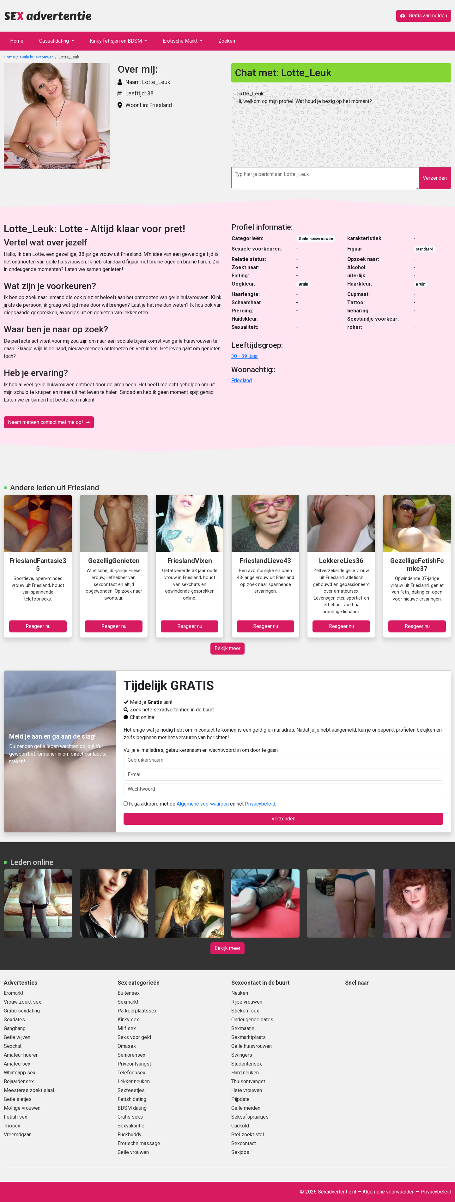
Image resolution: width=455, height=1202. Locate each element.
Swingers (241, 1055)
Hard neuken (245, 1073)
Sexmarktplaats (248, 1037)
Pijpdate (240, 1099)
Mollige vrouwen (22, 1108)
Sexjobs (240, 1152)
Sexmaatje (242, 1028)
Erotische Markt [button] (181, 41)
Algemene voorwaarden (203, 804)
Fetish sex (15, 1117)
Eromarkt (13, 993)
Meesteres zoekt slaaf (29, 1090)
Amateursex (17, 1064)
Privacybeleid (260, 804)
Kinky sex (128, 1020)
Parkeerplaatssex (137, 1011)
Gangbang (15, 1028)
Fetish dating (132, 1099)
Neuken (239, 993)
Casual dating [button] (54, 41)
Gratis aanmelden (423, 16)
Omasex (127, 1046)
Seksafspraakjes (250, 1117)
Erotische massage (139, 1143)
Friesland (241, 381)
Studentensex (246, 1064)
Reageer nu (38, 626)
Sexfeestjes (131, 1090)
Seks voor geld (134, 1037)
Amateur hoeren (21, 1055)
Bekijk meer (227, 648)
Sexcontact (243, 1143)
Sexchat (12, 1046)
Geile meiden (245, 1108)
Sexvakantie (131, 1126)
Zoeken (226, 41)
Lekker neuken (134, 1081)
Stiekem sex (245, 1011)
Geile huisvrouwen (37, 56)
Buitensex (129, 993)
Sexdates (14, 1020)
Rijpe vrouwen (246, 1002)
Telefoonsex (131, 1073)
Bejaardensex (19, 1081)
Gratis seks (130, 1117)
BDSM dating (132, 1108)
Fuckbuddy (130, 1135)
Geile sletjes (18, 1099)
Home (16, 41)
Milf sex (127, 1028)
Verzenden (435, 178)
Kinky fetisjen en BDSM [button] (116, 41)
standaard (424, 249)
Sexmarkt (128, 1002)
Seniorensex (131, 1055)
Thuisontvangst (248, 1081)
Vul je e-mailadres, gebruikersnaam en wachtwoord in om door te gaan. (284, 756)
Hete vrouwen (246, 1090)
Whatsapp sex (19, 1073)
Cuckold (240, 1126)
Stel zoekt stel (247, 1135)
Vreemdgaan (18, 1135)
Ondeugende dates (252, 1020)
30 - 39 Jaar (244, 356)
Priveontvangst (134, 1064)
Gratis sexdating (22, 1011)
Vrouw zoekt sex (22, 1002)
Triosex (12, 1126)
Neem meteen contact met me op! (49, 422)
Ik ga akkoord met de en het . (200, 804)
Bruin (303, 284)
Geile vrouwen (133, 1152)
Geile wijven (17, 1037)
